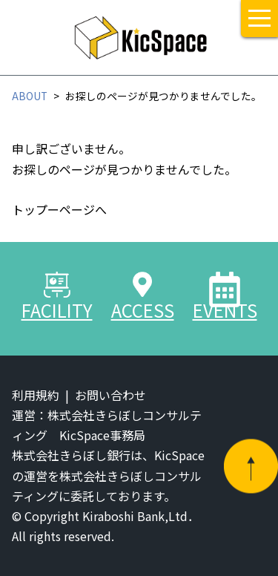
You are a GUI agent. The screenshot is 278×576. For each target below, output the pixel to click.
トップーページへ (59, 209)
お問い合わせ (110, 395)
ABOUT (29, 95)
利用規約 (35, 395)
